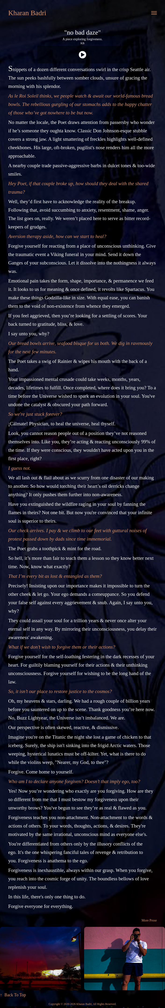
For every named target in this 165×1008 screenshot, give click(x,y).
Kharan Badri (27, 13)
